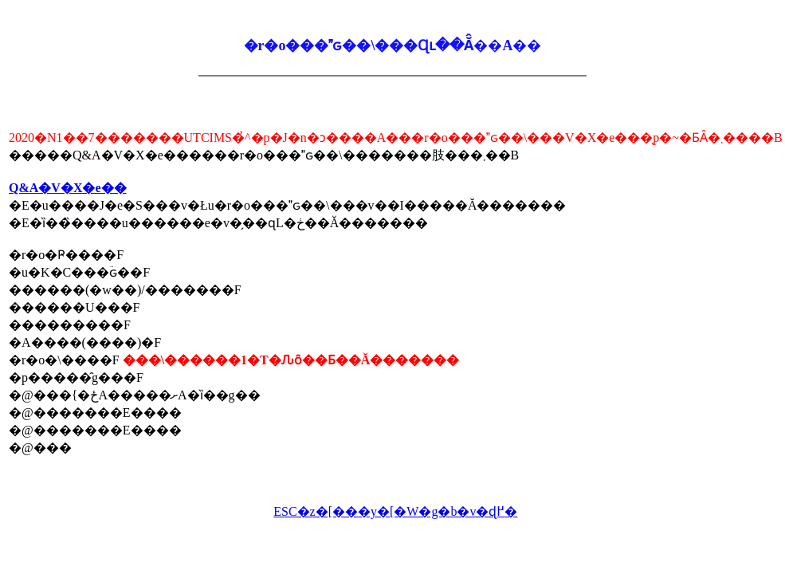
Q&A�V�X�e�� (68, 188)
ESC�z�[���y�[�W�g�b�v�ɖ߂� (395, 511)
